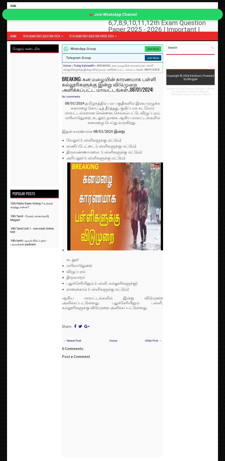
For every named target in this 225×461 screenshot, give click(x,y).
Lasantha (181, 91)
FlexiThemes (186, 88)
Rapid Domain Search (197, 94)
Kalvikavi (195, 75)
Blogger (192, 79)
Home (13, 6)
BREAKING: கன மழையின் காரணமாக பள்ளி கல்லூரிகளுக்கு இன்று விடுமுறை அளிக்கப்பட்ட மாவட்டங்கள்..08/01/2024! (109, 84)
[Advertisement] (34, 120)
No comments (71, 96)
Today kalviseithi (84, 65)
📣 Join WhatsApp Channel (112, 14)
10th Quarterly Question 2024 (44, 35)
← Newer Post (72, 340)
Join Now (153, 49)
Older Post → (153, 340)
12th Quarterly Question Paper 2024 (94, 35)
